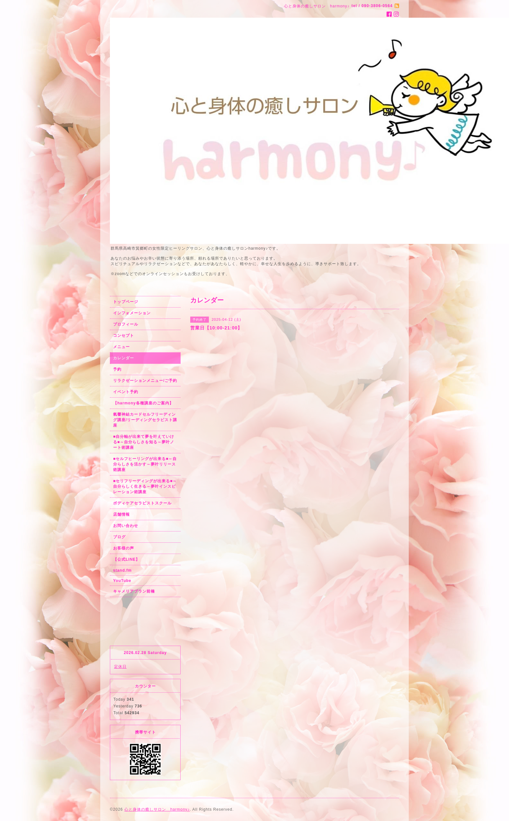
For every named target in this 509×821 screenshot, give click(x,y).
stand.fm (122, 570)
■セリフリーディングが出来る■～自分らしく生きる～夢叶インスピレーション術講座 (145, 486)
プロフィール (125, 324)
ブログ (119, 537)
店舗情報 (121, 514)
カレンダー (123, 358)
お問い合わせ (125, 525)
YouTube (122, 580)
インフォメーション (132, 313)
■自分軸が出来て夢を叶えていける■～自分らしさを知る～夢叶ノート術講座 (143, 442)
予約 (117, 369)
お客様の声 (123, 548)
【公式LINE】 (126, 559)
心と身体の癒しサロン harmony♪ (157, 809)
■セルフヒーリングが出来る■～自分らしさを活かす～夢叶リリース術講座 (145, 464)
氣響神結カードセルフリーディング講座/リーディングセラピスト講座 (145, 420)
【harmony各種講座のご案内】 (143, 403)
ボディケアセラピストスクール (142, 503)
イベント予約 (125, 392)
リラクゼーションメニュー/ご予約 (145, 380)
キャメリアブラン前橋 (134, 591)
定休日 (120, 666)
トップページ (125, 302)
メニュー (121, 347)
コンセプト (123, 335)
